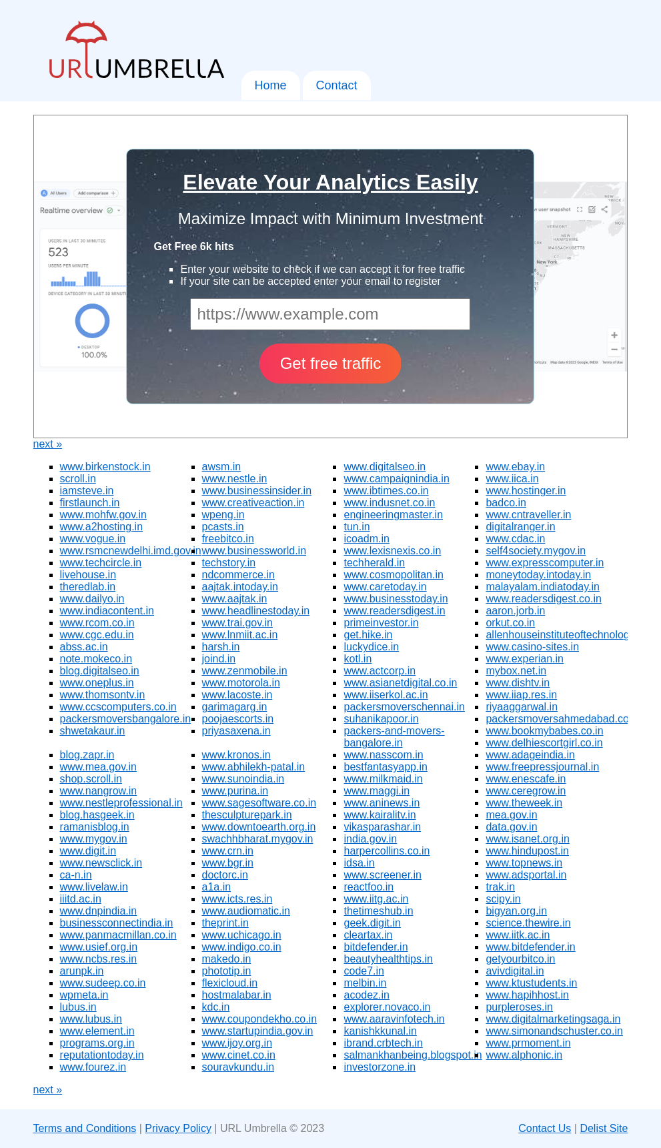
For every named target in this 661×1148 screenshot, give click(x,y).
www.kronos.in (236, 754)
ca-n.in (76, 875)
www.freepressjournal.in (542, 766)
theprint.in (225, 923)
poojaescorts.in (238, 718)
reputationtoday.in (102, 1055)
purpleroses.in (519, 1007)
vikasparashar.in (382, 826)
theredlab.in (88, 586)
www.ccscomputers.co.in (118, 706)
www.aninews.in (382, 802)
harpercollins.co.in (387, 850)
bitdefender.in (376, 947)
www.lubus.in (91, 1019)
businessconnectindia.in (116, 923)
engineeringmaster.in (393, 514)
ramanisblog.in (94, 826)
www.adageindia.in (530, 754)
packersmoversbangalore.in (125, 718)
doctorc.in (225, 875)
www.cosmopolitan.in (393, 574)
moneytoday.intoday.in (538, 574)
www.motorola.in (241, 682)
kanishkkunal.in (380, 1031)
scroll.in (78, 478)
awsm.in (221, 466)
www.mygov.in (93, 838)
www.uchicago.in (241, 935)
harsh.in (221, 646)
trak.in (500, 887)
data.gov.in (511, 826)
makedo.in (226, 959)
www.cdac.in (515, 538)
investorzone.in (380, 1067)
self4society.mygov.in (536, 550)
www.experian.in (525, 658)
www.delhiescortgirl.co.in (544, 742)
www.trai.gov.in (237, 622)
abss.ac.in (84, 646)
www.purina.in (235, 790)
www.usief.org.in (99, 947)
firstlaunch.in (90, 502)
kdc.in (216, 1007)
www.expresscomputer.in (545, 562)
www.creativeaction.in (253, 502)
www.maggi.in (377, 790)
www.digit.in (88, 850)
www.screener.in (383, 875)
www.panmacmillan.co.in (118, 935)
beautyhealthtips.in (388, 959)
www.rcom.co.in (97, 622)
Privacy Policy (178, 1128)
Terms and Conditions (85, 1128)
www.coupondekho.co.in (259, 1019)
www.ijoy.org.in (237, 1043)
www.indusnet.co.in (389, 502)
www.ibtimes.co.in (386, 490)
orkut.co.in (510, 622)
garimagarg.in (234, 706)
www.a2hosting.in (101, 526)
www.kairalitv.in (380, 814)
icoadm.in (366, 538)
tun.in (357, 526)
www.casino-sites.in (532, 646)
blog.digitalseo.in (99, 670)
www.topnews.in (524, 863)
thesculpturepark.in (247, 814)
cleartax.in (368, 935)
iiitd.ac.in (80, 899)
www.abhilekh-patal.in (253, 766)
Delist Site (604, 1128)
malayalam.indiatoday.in (542, 586)
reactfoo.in (369, 887)
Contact (337, 85)
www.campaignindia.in (396, 478)
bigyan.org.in (516, 911)
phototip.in (226, 971)
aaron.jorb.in (515, 610)
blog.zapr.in (87, 754)
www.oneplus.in (97, 682)
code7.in (364, 971)
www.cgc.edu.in (97, 634)
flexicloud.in (230, 983)
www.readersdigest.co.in (543, 598)
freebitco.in (228, 538)
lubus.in (78, 1007)
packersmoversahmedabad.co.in (563, 718)
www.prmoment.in (528, 1043)
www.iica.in (512, 478)
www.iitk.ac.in (518, 935)
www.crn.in (227, 850)
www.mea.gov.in (98, 766)
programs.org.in (97, 1043)
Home (271, 85)
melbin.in (365, 983)
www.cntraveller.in (528, 514)
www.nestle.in (234, 478)
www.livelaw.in (94, 887)
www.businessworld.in (254, 550)
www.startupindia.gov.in (257, 1031)
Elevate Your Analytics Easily (330, 182)
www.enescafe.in (526, 778)
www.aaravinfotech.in (394, 1019)
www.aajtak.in (234, 598)
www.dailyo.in (92, 598)
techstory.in (229, 562)
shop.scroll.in (91, 778)
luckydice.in (371, 646)
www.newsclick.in (101, 863)
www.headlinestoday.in (256, 610)
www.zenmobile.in (244, 670)
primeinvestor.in (381, 622)
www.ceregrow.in (526, 790)
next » (48, 444)
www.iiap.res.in (521, 694)
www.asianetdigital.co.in (400, 682)
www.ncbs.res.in (98, 959)
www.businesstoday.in (396, 598)
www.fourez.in (93, 1067)
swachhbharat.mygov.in (257, 838)
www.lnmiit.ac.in (240, 634)
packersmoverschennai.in (404, 706)
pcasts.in (223, 526)
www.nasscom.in (383, 754)
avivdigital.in (515, 971)
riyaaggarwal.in (522, 706)
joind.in (219, 658)
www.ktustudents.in (531, 983)
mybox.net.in (516, 670)
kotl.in (358, 658)
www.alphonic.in (524, 1055)
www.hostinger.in (526, 490)
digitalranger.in (520, 526)
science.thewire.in (528, 923)
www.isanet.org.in (527, 838)
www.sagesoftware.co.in (259, 802)
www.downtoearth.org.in (259, 826)
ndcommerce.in (238, 574)
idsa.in (359, 863)
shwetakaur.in (92, 730)
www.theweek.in (524, 802)
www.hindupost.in (527, 850)
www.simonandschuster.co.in (554, 1031)
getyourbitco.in (520, 959)
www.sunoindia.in (243, 778)
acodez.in (367, 995)
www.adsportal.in (526, 875)
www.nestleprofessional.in (121, 802)
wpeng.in (223, 514)
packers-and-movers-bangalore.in (394, 736)
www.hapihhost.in (527, 995)
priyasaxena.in (236, 730)
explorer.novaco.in (387, 1007)
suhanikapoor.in (381, 718)
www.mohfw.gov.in (103, 514)
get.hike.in (368, 634)
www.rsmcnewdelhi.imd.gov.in (130, 550)
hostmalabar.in (236, 995)
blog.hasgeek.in (97, 814)
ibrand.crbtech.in (383, 1043)
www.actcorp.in (380, 670)
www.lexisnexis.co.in (392, 550)
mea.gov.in (511, 814)
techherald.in (374, 562)
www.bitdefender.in (530, 947)
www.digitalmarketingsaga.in (553, 1019)
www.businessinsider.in (257, 490)
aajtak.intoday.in (240, 586)
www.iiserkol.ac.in (386, 694)
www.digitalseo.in (385, 466)
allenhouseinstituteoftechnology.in (565, 634)
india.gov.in (370, 838)
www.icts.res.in (237, 899)
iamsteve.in (87, 490)
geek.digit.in (372, 923)
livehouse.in (88, 574)
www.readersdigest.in (394, 610)
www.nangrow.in (98, 790)
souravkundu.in (238, 1067)
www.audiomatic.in (246, 911)
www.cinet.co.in (238, 1055)
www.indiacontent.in (107, 610)
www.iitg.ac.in (376, 899)
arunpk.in (82, 971)
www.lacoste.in (237, 694)
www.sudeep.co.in (103, 983)
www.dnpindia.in (98, 911)
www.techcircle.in (101, 562)
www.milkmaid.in (383, 778)
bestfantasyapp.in (385, 766)
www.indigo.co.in (241, 947)
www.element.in (97, 1031)
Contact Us (544, 1128)
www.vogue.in (93, 538)
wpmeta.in (84, 995)
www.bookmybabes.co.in (544, 730)
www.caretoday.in (385, 586)
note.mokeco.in (96, 658)
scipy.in (503, 899)
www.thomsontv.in (102, 694)
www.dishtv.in (518, 682)
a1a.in (216, 887)
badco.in (506, 502)
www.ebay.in (515, 466)
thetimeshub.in (378, 911)
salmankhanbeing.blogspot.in (413, 1055)
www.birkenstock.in (105, 466)
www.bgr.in (227, 863)
